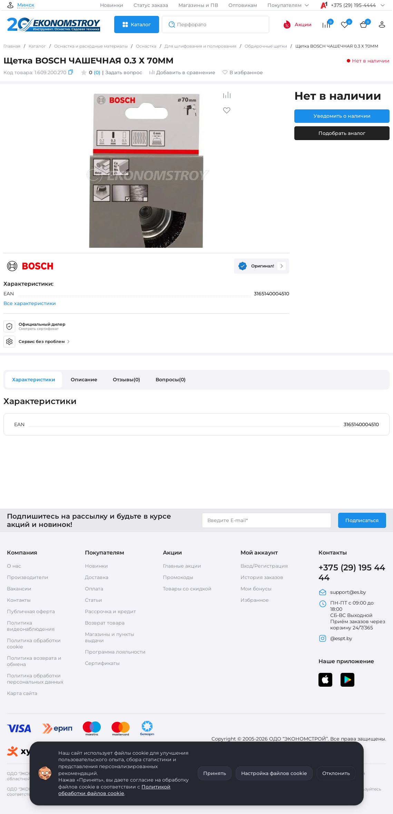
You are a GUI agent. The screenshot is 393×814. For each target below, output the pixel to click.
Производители (27, 577)
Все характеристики (29, 303)
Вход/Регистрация (264, 566)
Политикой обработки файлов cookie (114, 790)
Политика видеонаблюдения (31, 626)
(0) (97, 72)
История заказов (261, 577)
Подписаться (362, 520)
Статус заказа (151, 5)
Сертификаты (102, 663)
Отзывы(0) (126, 379)
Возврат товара (105, 623)
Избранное (254, 600)
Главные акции (182, 566)
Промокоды (178, 577)
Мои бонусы (256, 589)
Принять (214, 773)
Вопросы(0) (171, 379)
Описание (84, 379)
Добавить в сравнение (182, 72)
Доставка (96, 577)
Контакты (19, 600)
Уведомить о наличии (342, 116)
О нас (14, 566)
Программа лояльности (115, 652)
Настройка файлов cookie (274, 773)
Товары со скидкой (187, 589)
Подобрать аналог (341, 133)
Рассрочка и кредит (110, 611)
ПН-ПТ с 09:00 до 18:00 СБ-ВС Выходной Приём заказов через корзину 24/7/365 (351, 615)
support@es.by (342, 592)
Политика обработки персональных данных (35, 679)
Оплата (94, 589)
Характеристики (33, 379)
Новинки (111, 5)
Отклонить (336, 773)
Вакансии (19, 589)
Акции (297, 24)
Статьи (93, 600)
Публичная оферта (31, 611)
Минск (25, 5)
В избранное (242, 72)
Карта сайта (22, 693)
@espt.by (335, 638)
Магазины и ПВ (198, 5)
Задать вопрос (123, 72)
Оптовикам (242, 5)
